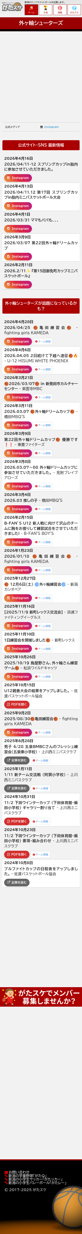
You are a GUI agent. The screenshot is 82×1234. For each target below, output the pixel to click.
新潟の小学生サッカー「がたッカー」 (36, 1179)
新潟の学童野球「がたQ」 (28, 1175)
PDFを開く (16, 704)
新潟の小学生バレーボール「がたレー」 (37, 1182)
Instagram (49, 127)
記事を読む (16, 760)
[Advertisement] (41, 72)
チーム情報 (43, 341)
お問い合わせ (19, 1172)
